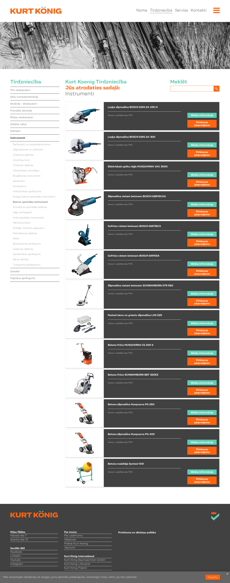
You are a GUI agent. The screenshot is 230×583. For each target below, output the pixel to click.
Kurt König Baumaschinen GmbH (84, 560)
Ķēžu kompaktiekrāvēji (24, 97)
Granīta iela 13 (19, 539)
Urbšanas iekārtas (23, 155)
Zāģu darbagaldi (22, 212)
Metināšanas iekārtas (25, 233)
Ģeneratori (19, 181)
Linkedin (15, 556)
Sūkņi (16, 239)
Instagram (16, 564)
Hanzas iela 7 (18, 535)
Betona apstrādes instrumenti (30, 202)
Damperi (15, 131)
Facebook (16, 552)
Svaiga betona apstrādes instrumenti (34, 197)
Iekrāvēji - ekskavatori (23, 104)
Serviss (181, 10)
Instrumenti (17, 138)
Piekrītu (213, 577)
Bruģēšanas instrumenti (27, 176)
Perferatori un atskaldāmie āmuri (32, 145)
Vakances (70, 539)
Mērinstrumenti (21, 223)
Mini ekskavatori (20, 90)
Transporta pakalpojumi (26, 265)
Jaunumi (69, 547)
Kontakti (198, 10)
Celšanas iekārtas (23, 249)
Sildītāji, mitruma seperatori (29, 228)
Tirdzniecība (161, 10)
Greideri (15, 271)
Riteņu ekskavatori (21, 117)
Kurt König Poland (75, 568)
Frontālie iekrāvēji (21, 111)
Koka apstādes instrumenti (28, 218)
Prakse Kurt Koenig (76, 543)
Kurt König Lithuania (77, 564)
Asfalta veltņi (18, 124)
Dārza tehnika (21, 260)
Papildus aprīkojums (22, 278)
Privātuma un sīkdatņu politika (137, 532)
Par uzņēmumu (73, 535)
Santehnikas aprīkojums (27, 254)
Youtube (15, 560)
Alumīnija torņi (21, 160)
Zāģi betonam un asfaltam (28, 150)
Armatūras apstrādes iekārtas (30, 207)
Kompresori (19, 186)
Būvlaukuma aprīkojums (27, 244)
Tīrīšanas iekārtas (23, 165)
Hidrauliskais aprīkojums (27, 191)
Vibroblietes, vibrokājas (26, 171)
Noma (141, 10)
